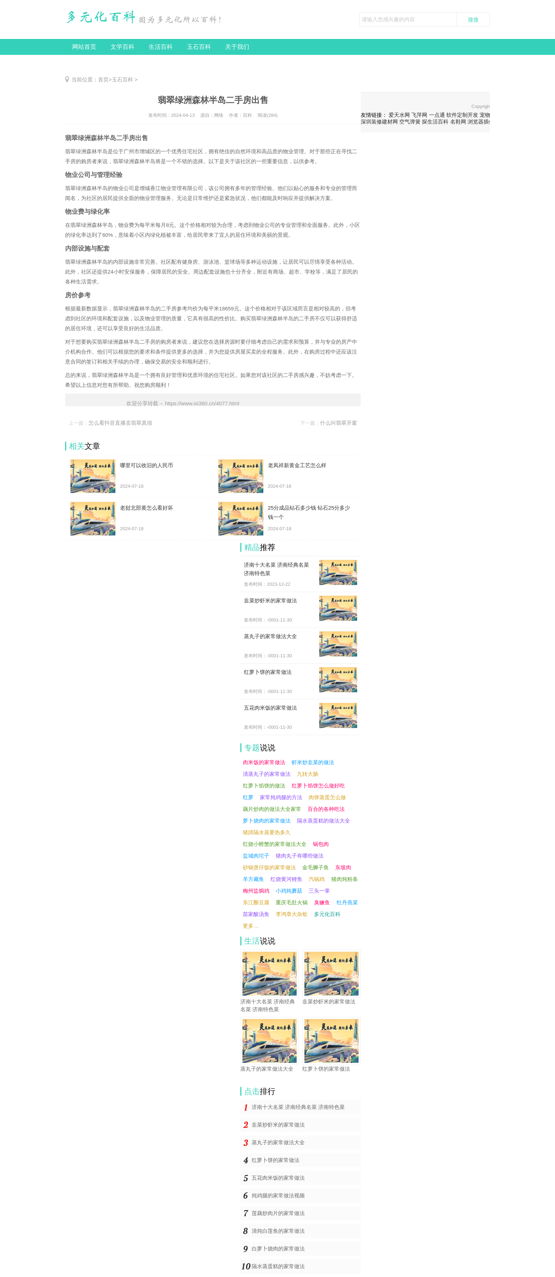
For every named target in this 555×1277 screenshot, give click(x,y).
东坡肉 (343, 867)
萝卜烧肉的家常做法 (267, 821)
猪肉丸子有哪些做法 (300, 856)
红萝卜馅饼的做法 (264, 786)
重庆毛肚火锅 (292, 902)
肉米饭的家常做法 (264, 762)
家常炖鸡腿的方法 (281, 797)
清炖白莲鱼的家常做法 (278, 1231)
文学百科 (122, 47)
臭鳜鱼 (322, 902)
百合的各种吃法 (326, 809)
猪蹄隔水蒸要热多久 (267, 832)
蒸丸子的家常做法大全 (278, 1142)
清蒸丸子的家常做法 (267, 774)
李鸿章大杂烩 (292, 914)
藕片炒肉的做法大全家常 (272, 809)
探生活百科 (435, 122)
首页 (103, 79)
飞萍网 (419, 115)
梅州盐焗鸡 (256, 891)
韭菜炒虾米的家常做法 (278, 1125)
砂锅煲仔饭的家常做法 (269, 867)
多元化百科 (327, 914)
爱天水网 (399, 115)
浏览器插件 (481, 122)
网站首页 (84, 47)
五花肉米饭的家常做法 (278, 1178)
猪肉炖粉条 (344, 879)
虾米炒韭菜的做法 (313, 762)
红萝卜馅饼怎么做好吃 (318, 786)
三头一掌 (319, 891)
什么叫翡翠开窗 (338, 423)
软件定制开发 (462, 115)
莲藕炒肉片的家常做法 (278, 1213)
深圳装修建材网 (379, 122)
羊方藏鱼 (253, 879)
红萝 (248, 797)
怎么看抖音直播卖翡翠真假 (120, 423)
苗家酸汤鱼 (256, 914)
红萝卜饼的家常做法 (275, 1160)
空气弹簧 (409, 122)
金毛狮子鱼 (315, 867)
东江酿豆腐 (256, 902)
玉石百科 (199, 47)
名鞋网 (458, 122)
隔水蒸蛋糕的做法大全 (323, 821)
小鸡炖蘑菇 (289, 891)
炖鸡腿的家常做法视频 (278, 1195)
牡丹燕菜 (347, 902)
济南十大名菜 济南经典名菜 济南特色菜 (298, 1107)
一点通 (437, 115)
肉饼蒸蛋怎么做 (327, 797)
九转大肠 (307, 774)
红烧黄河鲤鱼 (286, 879)
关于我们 (237, 47)
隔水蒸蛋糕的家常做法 (278, 1266)
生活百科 (161, 47)
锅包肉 (321, 844)
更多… (251, 926)
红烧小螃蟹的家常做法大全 (275, 844)
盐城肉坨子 (256, 856)
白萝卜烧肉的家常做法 (278, 1248)
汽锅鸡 (317, 879)
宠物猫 (488, 115)
